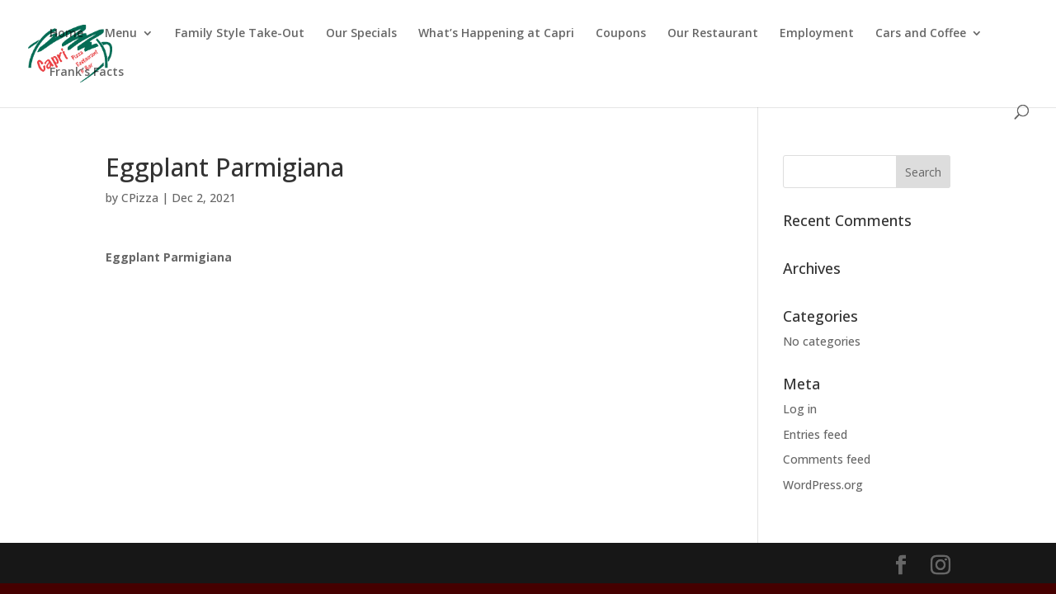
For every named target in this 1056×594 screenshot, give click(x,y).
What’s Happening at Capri (496, 33)
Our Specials (361, 33)
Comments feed (826, 459)
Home (66, 33)
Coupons (621, 33)
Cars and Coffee (920, 33)
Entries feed (815, 434)
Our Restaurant (712, 33)
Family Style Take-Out (239, 33)
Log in (800, 409)
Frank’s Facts (87, 72)
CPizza (139, 197)
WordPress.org (823, 485)
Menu (121, 33)
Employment (817, 33)
